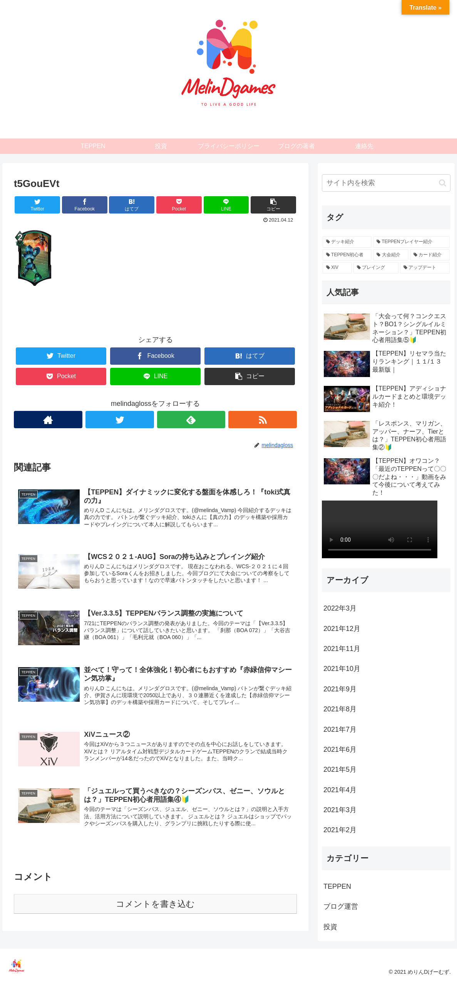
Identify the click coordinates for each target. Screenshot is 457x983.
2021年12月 (341, 629)
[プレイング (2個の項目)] (375, 268)
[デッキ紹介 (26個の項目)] (347, 242)
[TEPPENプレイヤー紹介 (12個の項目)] (411, 242)
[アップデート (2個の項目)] (425, 268)
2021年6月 (340, 749)
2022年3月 (340, 608)
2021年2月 (340, 830)
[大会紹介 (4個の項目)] (390, 255)
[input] (386, 183)
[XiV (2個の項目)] (337, 268)
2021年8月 (340, 709)
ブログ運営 (340, 906)
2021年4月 (340, 790)
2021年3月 (340, 810)
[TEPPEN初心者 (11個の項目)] (347, 255)
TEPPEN (337, 886)
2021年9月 (340, 689)
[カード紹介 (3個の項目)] (430, 255)
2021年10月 (341, 669)
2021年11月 (341, 649)
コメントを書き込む (155, 908)
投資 (330, 927)
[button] (442, 183)
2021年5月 (340, 769)
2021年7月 (340, 729)
